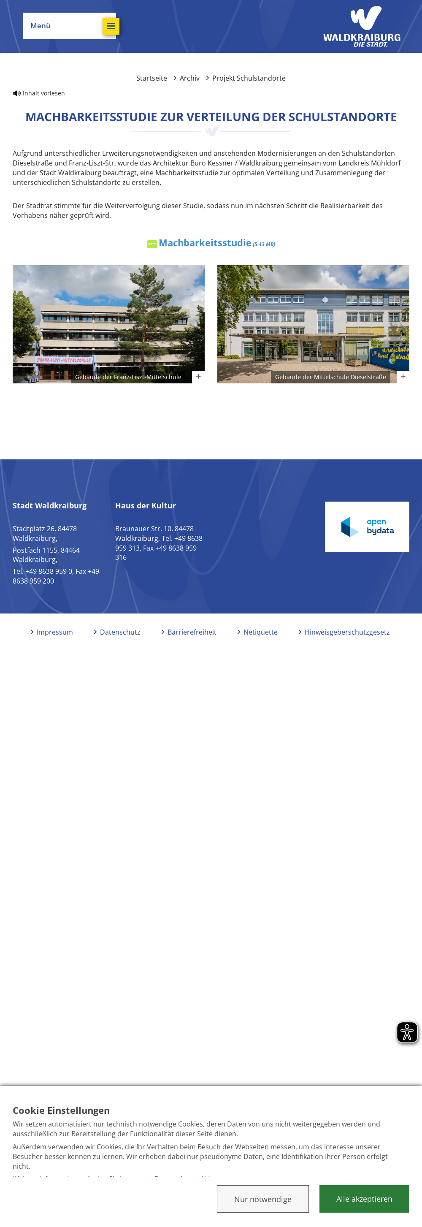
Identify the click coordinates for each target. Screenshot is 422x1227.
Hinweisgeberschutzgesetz (347, 632)
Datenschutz (120, 632)
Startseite (151, 78)
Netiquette (260, 632)
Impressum (55, 632)
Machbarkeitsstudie (217, 242)
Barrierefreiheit (192, 632)
